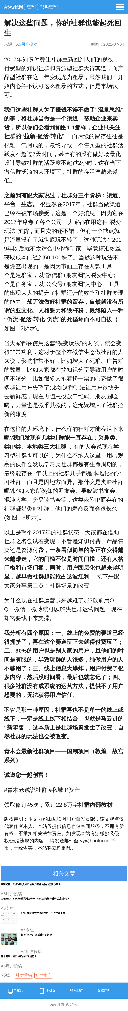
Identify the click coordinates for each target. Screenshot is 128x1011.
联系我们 (76, 990)
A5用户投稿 (26, 44)
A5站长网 (13, 6)
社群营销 (24, 975)
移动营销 (49, 6)
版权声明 (104, 990)
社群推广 (43, 975)
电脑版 (15, 991)
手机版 (47, 991)
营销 (31, 6)
